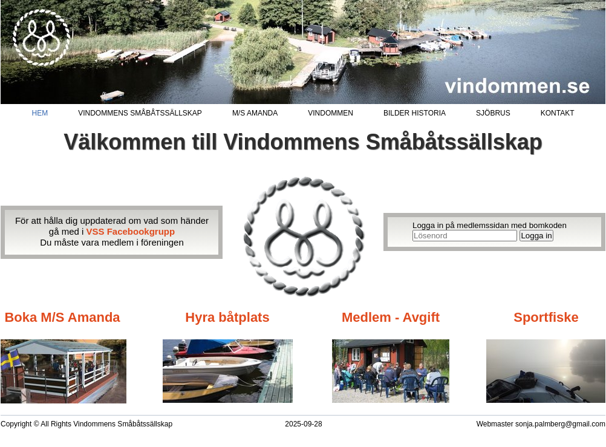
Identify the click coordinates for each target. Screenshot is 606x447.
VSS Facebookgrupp (130, 231)
